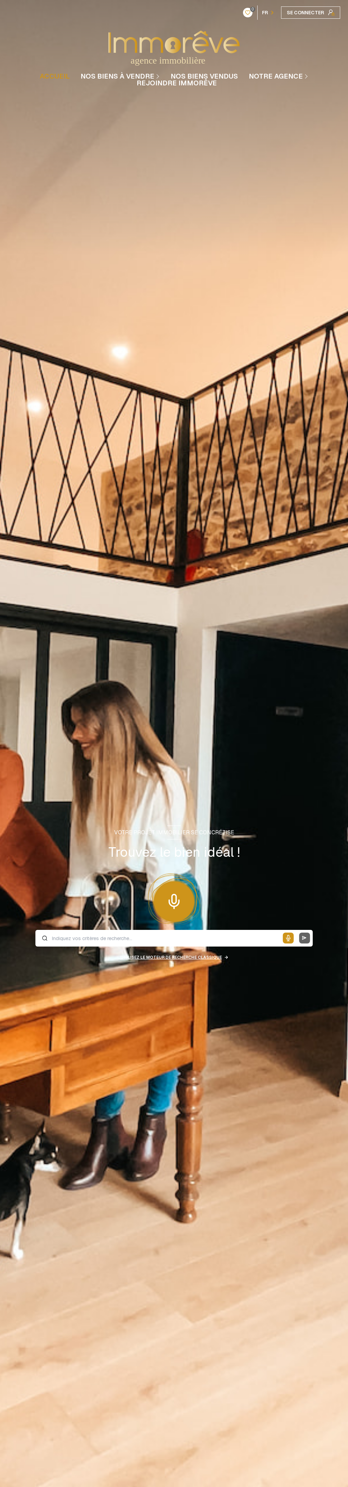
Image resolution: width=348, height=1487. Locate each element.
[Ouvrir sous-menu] (158, 76)
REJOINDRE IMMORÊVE (177, 83)
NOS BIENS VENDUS (204, 76)
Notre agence (276, 76)
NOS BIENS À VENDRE (117, 76)
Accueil (55, 76)
